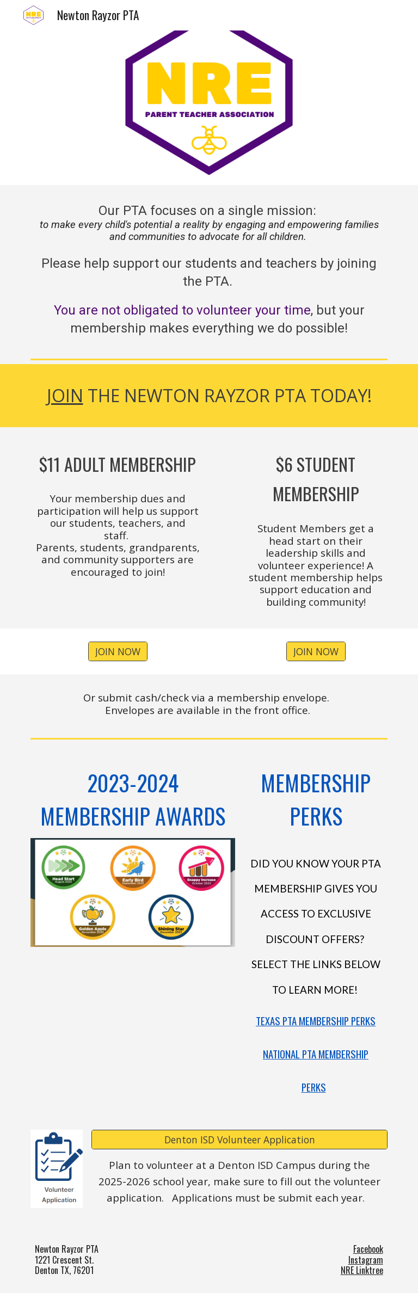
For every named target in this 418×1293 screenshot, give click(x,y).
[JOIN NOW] (118, 651)
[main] (208, 269)
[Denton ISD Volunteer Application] (239, 1139)
